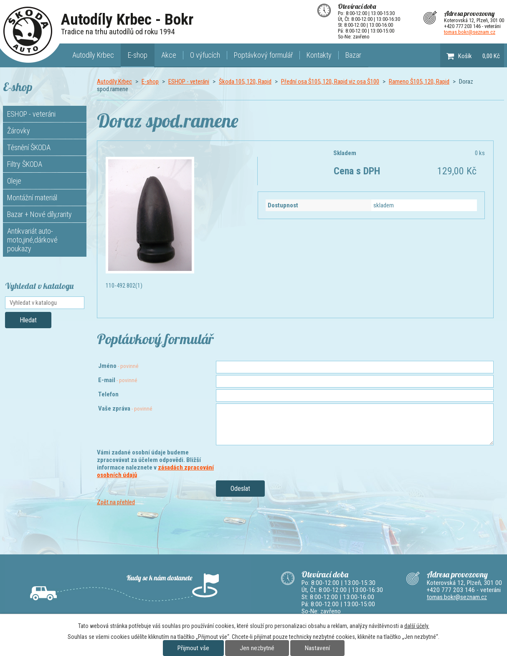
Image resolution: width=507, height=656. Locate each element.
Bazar (353, 55)
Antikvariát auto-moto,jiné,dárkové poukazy (32, 240)
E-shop (137, 55)
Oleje (14, 180)
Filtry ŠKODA (24, 164)
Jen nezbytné (257, 648)
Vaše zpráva (125, 408)
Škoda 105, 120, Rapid (245, 81)
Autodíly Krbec (93, 55)
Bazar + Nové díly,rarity (39, 214)
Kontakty (319, 55)
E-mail (117, 380)
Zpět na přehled (116, 502)
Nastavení (317, 648)
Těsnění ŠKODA (29, 147)
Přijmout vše (193, 648)
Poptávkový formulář (263, 55)
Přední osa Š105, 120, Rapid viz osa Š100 (330, 81)
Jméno (118, 366)
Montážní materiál (32, 197)
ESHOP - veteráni (188, 81)
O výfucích (205, 55)
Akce (168, 55)
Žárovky (18, 130)
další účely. (416, 626)
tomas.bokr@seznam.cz (469, 32)
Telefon (108, 394)
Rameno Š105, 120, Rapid (419, 81)
